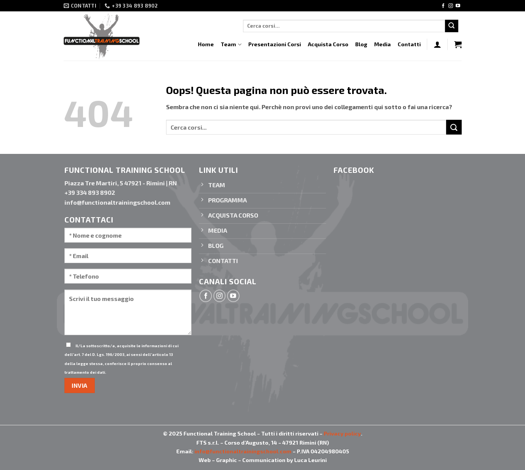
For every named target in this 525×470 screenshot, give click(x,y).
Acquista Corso (328, 44)
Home (206, 44)
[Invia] (451, 26)
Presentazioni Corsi (274, 44)
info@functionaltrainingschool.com (242, 451)
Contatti (409, 44)
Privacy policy (342, 433)
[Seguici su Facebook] (443, 6)
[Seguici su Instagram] (450, 6)
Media (382, 44)
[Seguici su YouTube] (458, 6)
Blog (361, 44)
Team (231, 44)
